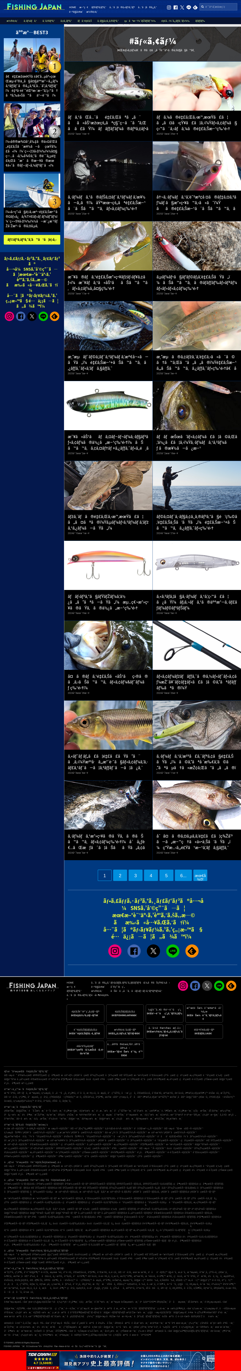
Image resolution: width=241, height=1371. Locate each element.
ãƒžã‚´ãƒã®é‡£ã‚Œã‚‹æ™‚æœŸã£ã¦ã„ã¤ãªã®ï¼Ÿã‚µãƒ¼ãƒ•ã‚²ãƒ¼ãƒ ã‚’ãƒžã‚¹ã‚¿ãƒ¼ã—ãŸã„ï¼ (108, 522)
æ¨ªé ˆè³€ (170, 1323)
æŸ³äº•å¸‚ (130, 1288)
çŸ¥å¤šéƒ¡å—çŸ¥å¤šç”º (62, 1097)
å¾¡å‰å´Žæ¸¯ (106, 1323)
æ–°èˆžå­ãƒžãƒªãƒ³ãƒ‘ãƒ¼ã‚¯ (142, 1308)
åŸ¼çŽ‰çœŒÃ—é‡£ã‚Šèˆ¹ (208, 1148)
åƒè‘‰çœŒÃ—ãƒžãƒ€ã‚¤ (210, 1188)
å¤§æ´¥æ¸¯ (10, 1308)
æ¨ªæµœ (115, 1302)
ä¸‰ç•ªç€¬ (62, 1302)
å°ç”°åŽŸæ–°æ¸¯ (123, 1110)
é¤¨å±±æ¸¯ (215, 1331)
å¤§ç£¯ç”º (205, 1280)
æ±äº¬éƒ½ (67, 1075)
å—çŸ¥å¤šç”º (84, 1280)
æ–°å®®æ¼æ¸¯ (205, 1327)
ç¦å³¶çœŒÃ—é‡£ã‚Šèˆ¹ (44, 1156)
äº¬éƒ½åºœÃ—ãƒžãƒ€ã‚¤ (203, 1209)
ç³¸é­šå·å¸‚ (107, 1288)
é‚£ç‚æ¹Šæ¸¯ (41, 1118)
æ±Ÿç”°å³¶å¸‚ (126, 1276)
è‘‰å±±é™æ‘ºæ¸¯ (58, 1118)
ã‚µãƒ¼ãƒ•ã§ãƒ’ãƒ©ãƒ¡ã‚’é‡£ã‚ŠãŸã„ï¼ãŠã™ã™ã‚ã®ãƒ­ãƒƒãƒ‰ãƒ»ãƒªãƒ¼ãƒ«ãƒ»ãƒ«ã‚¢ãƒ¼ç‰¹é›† (196, 283)
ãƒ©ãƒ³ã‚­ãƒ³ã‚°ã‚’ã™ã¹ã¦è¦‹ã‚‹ (32, 240)
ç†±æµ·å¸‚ (124, 1097)
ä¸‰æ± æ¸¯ (197, 1308)
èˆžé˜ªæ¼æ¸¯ (102, 1302)
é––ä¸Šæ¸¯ (71, 1308)
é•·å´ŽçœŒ (197, 1079)
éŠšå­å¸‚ (56, 1101)
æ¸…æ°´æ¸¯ (121, 1308)
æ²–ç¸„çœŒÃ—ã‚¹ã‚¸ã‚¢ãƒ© (86, 1244)
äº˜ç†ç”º (227, 1280)
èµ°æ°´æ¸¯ (52, 1114)
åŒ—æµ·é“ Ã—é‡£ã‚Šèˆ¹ (152, 1148)
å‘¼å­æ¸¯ (223, 1312)
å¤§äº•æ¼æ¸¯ (107, 1118)
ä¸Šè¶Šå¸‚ (198, 1288)
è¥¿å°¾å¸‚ (87, 1284)
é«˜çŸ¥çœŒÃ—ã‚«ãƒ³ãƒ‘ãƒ (173, 1230)
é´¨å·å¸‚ (81, 1093)
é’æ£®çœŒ (24, 1254)
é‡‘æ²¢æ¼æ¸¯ (87, 1110)
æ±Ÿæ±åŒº (111, 1097)
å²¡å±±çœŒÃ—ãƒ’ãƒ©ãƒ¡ (184, 1217)
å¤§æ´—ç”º (140, 1280)
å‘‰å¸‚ (33, 1276)
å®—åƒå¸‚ (22, 1093)
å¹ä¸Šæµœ (80, 1331)
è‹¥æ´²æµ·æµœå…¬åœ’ (15, 1302)
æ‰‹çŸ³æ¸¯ (226, 1110)
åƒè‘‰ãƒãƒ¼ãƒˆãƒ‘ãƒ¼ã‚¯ (147, 1316)
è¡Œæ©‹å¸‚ (132, 1284)
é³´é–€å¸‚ (67, 1272)
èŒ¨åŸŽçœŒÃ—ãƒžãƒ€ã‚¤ (44, 1188)
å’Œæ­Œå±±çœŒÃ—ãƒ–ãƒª (17, 1217)
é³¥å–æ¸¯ (228, 1323)
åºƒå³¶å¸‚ (100, 1097)
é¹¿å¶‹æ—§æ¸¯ (71, 1110)
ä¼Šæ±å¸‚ (214, 1093)
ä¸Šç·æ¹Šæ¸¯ (200, 1110)
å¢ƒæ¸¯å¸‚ (66, 1101)
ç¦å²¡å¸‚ (44, 1097)
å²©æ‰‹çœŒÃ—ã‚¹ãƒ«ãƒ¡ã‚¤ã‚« (20, 1184)
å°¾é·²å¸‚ (140, 1288)
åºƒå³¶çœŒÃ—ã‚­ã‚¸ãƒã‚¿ (39, 1223)
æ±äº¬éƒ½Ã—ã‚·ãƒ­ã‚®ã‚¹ (119, 1191)
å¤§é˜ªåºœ (10, 1079)
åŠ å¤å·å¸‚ (153, 1288)
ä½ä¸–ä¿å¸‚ (215, 1276)
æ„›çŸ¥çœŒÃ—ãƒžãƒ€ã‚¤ (17, 1209)
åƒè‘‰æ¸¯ (48, 1331)
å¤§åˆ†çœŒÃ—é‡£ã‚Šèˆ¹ (123, 1156)
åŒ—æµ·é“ (10, 1075)
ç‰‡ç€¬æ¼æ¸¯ (29, 1335)
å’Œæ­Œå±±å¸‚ (144, 1093)
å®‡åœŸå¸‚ (219, 1288)
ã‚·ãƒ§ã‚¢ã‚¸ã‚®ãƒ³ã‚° (108, 20)
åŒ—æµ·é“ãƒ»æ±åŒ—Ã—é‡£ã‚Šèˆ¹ (183, 1128)
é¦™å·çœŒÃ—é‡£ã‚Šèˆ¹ (96, 1156)
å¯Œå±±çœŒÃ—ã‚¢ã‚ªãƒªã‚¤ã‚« (100, 1198)
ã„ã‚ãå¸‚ (11, 1284)
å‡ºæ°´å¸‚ (208, 1288)
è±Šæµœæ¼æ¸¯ (130, 1302)
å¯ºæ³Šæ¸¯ (119, 1114)
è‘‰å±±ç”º (216, 1284)
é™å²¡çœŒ (209, 1075)
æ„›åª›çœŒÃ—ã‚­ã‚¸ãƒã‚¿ (146, 1230)
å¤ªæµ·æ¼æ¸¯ (90, 1118)
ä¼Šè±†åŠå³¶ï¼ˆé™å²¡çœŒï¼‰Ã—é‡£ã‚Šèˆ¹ (88, 1136)
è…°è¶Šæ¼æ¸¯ (170, 1110)
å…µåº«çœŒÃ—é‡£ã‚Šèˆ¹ (100, 1144)
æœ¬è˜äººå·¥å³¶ (141, 1335)
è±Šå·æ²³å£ (169, 1316)
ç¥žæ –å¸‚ (203, 1097)
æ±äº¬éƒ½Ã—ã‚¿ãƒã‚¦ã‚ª (92, 1191)
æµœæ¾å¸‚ (56, 1272)
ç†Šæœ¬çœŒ (211, 1079)
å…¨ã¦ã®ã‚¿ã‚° (147, 7)
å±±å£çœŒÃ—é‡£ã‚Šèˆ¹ (180, 1148)
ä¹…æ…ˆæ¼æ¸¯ (104, 1110)
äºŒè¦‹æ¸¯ (9, 1312)
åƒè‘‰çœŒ (111, 1075)
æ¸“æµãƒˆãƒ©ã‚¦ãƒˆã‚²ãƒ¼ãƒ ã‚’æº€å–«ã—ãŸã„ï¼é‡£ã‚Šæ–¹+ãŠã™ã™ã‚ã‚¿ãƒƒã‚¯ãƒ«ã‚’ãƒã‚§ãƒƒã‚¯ (108, 362)
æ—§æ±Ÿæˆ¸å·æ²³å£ (103, 1308)
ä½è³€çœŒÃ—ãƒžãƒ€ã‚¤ (168, 1236)
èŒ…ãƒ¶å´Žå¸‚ (36, 1280)
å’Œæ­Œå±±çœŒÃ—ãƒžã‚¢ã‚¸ (199, 1213)
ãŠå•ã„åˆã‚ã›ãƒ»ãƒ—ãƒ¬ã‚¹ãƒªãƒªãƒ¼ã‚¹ (136, 991)
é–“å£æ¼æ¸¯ (54, 1110)
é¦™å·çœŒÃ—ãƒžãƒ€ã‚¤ (16, 1230)
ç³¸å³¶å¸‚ (23, 1097)
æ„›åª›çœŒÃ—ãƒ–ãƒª (121, 1230)
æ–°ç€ (83, 7)
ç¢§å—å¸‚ (183, 1284)
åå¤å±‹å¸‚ (44, 1276)
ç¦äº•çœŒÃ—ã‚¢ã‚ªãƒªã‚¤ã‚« (103, 1202)
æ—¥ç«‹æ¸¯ (127, 1316)
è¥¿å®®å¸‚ (177, 1288)
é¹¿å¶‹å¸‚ (72, 1093)
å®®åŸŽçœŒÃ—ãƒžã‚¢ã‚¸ (129, 1184)
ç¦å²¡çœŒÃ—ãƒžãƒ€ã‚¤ (51, 1236)
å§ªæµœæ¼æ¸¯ (145, 1118)
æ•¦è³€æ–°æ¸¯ (157, 1323)
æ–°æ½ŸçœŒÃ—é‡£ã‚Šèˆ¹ (180, 1144)
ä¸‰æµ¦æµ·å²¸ (211, 1308)
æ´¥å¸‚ (170, 1276)
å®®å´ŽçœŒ (52, 1262)
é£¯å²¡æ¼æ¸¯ (141, 1110)
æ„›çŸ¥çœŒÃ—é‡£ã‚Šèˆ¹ (126, 1144)
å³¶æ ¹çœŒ (120, 1079)
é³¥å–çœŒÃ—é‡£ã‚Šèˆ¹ (125, 1148)
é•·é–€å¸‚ (216, 1280)
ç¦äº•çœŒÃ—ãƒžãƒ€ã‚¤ (75, 1202)
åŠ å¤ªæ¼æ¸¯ (196, 1302)
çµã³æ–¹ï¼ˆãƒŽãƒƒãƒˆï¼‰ (140, 20)
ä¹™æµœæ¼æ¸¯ (135, 1114)
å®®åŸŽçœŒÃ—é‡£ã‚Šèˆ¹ (69, 1148)
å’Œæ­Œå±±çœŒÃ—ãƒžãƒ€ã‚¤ (169, 1213)
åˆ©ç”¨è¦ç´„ (118, 986)
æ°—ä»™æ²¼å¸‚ (11, 1288)
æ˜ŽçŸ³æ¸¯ (40, 1114)
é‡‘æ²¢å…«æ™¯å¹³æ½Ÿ (171, 1114)
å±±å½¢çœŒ (81, 1254)
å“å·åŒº (136, 1097)
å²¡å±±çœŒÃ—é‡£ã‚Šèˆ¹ (16, 1152)
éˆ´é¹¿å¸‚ (77, 1284)
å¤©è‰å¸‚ (153, 1280)
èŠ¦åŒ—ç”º (181, 1280)
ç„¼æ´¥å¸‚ (56, 1284)
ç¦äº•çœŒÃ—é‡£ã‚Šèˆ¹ (73, 1144)
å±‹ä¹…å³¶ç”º (59, 1288)
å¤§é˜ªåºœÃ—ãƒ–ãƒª (66, 1213)
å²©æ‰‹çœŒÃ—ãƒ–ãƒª (76, 1184)
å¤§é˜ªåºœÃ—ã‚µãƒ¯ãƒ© (42, 1213)
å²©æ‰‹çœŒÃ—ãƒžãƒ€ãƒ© (50, 1184)
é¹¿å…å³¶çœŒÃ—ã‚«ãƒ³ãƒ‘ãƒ (56, 1244)
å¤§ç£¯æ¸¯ (109, 1327)
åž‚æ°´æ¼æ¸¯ (141, 1323)
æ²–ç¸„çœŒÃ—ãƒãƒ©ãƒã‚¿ (116, 1244)
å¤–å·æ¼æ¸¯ (24, 1118)
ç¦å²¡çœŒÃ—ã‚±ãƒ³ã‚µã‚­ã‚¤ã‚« (108, 1236)
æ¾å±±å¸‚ (150, 1276)
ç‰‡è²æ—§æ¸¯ (210, 1114)
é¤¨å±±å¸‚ (179, 1093)
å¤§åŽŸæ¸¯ (22, 1110)
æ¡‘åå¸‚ (47, 1288)
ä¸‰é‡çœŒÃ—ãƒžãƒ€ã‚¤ (96, 1209)
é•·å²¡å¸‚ (38, 1101)
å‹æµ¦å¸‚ (102, 1093)
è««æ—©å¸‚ (231, 1288)
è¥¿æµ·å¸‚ (194, 1284)
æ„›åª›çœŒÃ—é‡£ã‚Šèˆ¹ (42, 1152)
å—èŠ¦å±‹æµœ (227, 1308)
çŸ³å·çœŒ (170, 1075)
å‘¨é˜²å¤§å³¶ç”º (32, 1272)
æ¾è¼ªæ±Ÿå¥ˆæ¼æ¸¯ (88, 1114)
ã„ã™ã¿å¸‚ (59, 1093)
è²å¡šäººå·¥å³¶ (148, 1302)
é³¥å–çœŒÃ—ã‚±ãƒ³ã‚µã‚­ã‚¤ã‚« (48, 1217)
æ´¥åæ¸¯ (56, 1327)
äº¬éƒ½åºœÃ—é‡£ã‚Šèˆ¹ (42, 1148)
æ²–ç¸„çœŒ (27, 1083)
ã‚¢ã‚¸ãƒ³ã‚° (66, 20)
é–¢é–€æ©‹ (184, 1316)
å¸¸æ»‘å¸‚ (115, 1276)
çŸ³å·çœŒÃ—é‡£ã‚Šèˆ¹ (149, 1156)
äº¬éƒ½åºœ (54, 1079)
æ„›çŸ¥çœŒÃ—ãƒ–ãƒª (204, 1202)
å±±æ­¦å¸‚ (8, 1101)
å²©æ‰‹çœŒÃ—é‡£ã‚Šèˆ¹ (17, 1156)
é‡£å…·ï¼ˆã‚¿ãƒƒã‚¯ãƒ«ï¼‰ (175, 20)
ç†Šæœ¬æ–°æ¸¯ (128, 1331)
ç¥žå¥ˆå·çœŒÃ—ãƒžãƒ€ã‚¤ (175, 1191)
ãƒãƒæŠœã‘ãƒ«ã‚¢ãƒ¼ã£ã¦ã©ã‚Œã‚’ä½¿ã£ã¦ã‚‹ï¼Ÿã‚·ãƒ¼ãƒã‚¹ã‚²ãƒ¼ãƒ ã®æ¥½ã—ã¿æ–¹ (196, 442)
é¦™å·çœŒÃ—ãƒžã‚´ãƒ (72, 1230)
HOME (72, 7)
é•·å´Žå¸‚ (45, 1272)
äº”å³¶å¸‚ (107, 1280)
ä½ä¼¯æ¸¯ (43, 1327)
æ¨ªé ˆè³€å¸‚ (10, 1093)
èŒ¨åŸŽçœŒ (126, 1075)
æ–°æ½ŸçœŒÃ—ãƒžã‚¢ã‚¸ (71, 1198)
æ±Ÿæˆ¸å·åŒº (177, 1097)
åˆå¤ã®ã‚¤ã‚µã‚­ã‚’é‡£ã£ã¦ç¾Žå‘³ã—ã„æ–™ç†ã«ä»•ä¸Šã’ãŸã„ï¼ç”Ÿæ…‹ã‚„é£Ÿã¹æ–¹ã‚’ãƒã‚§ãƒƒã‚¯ (194, 842)
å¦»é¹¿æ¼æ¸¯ (112, 1331)
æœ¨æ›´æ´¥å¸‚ (140, 1272)
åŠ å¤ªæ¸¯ (214, 1110)
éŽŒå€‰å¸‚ (89, 1097)
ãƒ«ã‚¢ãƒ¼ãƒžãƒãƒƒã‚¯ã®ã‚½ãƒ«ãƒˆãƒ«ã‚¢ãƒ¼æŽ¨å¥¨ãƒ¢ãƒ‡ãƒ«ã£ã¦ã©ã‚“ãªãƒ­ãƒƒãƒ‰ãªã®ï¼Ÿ (196, 682)
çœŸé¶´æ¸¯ (155, 1110)
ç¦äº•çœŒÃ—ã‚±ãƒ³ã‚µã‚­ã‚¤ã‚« (46, 1202)
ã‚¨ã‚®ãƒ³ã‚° (49, 20)
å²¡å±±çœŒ (79, 1079)
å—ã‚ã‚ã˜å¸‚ (13, 1292)
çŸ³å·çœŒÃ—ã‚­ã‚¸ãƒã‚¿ (204, 1198)
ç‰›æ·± (142, 1331)
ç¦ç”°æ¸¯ (60, 1308)
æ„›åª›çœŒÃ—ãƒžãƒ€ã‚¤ (97, 1230)
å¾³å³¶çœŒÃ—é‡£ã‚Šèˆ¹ (123, 1152)
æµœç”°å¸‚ (128, 1280)
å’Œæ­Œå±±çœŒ (39, 1079)
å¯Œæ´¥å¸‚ (157, 1093)
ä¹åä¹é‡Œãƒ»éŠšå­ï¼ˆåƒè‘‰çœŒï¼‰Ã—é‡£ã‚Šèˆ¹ (187, 1136)
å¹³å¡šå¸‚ (47, 1101)
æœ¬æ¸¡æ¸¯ (182, 1323)
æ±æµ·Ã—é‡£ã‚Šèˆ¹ (58, 1128)
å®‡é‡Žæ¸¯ (162, 1302)
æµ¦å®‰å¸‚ (229, 1276)
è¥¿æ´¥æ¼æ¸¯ (174, 1118)
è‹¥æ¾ (192, 1312)
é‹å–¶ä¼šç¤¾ (99, 995)
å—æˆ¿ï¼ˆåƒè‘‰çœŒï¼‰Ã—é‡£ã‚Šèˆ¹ (135, 1136)
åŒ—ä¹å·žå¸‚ (11, 1097)
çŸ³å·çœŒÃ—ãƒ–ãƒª (179, 1198)
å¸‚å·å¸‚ (37, 1288)
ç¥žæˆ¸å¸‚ (223, 1272)
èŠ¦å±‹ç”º (121, 1284)
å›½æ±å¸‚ (29, 1292)
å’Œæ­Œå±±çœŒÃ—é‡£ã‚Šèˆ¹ (45, 1144)
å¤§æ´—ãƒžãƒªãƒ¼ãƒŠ (114, 1312)
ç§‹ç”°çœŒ (53, 1254)
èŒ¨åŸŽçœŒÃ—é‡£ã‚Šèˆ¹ (219, 1140)
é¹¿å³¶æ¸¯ (74, 1302)
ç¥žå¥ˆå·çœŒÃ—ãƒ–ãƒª (202, 1191)
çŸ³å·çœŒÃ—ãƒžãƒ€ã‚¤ (16, 1202)
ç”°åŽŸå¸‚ (24, 1284)
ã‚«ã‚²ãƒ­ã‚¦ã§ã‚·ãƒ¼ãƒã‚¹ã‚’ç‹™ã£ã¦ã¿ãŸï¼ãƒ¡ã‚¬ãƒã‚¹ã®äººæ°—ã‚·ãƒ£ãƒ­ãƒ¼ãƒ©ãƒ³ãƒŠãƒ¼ (196, 602)
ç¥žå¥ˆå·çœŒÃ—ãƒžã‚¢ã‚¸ (146, 1191)
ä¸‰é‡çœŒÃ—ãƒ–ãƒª (70, 1209)
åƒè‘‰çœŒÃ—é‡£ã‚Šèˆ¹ (140, 1140)
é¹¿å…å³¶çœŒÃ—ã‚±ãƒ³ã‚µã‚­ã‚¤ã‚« (22, 1244)
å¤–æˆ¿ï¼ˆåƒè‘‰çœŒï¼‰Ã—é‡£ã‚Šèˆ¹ (126, 1132)
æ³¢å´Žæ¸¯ (160, 1118)
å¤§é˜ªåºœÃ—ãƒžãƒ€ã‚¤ (16, 1213)
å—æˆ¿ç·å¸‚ (128, 1093)
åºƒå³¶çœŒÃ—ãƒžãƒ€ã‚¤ (209, 1217)
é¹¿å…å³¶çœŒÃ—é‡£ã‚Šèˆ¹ (151, 1152)
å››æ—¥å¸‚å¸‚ (104, 1276)
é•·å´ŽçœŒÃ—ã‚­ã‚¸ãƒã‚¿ (41, 1240)
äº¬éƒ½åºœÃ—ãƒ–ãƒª (180, 1209)
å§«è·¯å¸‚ (172, 1272)
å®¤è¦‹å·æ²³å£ (124, 1323)
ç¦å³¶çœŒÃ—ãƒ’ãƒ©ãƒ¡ (211, 1184)
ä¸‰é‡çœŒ (223, 1075)
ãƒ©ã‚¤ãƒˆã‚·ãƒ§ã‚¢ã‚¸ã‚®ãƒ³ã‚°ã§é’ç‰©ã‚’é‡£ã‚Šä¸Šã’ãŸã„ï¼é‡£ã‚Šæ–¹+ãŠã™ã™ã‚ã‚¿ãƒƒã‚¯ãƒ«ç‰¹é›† (196, 522)
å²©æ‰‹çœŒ (25, 1075)
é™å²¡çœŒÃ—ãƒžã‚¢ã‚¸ (181, 1202)
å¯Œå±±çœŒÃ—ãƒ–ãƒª (156, 1198)
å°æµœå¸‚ (33, 1097)
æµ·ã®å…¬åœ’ (41, 1323)
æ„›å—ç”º (193, 1280)
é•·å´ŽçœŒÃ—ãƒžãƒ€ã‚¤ (16, 1240)
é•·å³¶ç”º (161, 1276)
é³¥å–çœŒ (107, 1079)
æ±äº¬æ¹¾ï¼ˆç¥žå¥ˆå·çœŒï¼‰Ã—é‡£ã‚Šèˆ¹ (172, 1132)
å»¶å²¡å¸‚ (8, 1276)
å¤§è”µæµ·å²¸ (180, 1312)
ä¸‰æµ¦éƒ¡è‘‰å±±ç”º (23, 1101)
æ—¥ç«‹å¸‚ (92, 1093)
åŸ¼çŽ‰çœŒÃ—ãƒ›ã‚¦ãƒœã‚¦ (182, 1188)
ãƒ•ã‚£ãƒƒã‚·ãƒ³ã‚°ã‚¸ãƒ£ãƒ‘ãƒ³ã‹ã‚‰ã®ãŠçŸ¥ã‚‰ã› (140, 982)
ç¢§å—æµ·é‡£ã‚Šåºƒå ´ (160, 1312)
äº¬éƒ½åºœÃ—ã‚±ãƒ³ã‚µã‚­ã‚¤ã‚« (153, 1209)
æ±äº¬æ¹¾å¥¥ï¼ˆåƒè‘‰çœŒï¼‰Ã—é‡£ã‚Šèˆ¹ (72, 1140)
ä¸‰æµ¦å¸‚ (46, 1093)
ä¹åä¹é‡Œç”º (157, 1272)
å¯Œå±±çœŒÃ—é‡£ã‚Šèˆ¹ (206, 1152)
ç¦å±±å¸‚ (178, 1276)
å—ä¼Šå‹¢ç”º (67, 1280)
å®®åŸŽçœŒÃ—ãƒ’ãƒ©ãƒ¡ (102, 1184)
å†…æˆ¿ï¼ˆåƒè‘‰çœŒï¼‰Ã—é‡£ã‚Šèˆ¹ (25, 1140)
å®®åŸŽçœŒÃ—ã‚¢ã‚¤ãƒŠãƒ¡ (157, 1184)
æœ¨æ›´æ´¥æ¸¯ (222, 1327)
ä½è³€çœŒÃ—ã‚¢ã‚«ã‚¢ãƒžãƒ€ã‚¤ (199, 1236)
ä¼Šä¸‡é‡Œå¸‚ (22, 1280)
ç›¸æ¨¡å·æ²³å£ (60, 1312)
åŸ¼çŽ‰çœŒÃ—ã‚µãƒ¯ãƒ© (123, 1188)
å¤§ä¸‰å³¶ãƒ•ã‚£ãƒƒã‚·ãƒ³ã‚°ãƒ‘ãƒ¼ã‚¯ (191, 1331)
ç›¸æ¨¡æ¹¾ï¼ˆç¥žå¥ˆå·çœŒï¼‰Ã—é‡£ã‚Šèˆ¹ (80, 1132)
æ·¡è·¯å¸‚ (182, 1272)
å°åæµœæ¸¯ (178, 1302)
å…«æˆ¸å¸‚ (151, 1284)
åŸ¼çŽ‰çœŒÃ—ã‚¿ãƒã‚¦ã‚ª (152, 1188)
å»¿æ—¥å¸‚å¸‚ (26, 1288)
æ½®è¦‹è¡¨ (92, 11)
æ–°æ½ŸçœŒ (141, 1075)
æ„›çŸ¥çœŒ (196, 1075)
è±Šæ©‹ (38, 1331)
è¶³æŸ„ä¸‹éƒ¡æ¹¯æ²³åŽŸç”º (156, 1097)
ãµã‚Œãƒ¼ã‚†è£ (76, 1316)
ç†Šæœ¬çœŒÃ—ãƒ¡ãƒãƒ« (157, 1240)
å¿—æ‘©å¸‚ (58, 1276)
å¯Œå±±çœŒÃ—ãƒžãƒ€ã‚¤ (130, 1198)
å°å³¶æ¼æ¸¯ (12, 1331)
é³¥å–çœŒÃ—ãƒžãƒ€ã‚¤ (110, 1217)
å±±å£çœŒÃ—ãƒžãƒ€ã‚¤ (128, 1223)
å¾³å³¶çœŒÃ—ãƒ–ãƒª (153, 1223)
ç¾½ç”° (91, 1316)
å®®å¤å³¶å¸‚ (51, 1280)
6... (183, 875)
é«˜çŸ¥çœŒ (133, 1079)
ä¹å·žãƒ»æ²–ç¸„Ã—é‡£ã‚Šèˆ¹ (148, 1128)
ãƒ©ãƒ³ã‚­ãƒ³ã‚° (98, 7)
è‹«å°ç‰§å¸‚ (94, 1288)
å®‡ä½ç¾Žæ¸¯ (66, 1114)
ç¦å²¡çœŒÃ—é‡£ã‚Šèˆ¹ (193, 1140)
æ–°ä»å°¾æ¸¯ (12, 1335)
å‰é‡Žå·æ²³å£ (169, 1327)
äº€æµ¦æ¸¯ (64, 1335)
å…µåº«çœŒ (23, 1079)
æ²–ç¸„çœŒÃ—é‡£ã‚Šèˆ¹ (16, 1148)
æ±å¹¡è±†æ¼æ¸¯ (26, 1327)
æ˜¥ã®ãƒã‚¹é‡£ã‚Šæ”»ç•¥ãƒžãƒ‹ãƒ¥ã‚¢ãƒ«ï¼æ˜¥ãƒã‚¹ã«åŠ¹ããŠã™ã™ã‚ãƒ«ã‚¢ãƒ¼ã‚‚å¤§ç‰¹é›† (108, 283)
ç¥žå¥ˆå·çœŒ (81, 1075)
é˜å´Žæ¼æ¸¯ (37, 1110)
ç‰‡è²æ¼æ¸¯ (23, 1312)
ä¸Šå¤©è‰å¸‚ (167, 1280)
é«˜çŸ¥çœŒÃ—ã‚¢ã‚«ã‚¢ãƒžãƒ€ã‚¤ (21, 1236)
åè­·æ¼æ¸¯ (211, 1316)
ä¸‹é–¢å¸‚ (113, 1272)
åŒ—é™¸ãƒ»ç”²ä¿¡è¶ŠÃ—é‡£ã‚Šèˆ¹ (87, 1128)
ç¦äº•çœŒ (183, 1075)
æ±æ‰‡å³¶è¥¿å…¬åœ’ (179, 1308)
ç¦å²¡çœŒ (185, 1079)
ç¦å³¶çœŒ (54, 1075)
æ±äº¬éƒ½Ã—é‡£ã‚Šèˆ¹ (16, 1144)
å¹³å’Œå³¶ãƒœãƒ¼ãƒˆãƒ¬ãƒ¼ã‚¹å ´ (86, 1312)
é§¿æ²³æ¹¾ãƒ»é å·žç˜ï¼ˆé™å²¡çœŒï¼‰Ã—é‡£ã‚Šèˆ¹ (33, 1136)
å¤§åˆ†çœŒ (225, 1079)
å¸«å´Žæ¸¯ (27, 1323)
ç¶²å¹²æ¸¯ (227, 1331)
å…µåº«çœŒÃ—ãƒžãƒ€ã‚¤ (114, 1213)
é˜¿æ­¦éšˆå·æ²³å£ (87, 1323)
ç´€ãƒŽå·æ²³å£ (122, 1335)
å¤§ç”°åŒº (192, 1097)
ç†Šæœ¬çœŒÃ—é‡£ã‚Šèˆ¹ (96, 1152)
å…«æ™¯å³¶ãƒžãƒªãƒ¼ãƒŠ (37, 1316)
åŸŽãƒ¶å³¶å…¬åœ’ (64, 1331)
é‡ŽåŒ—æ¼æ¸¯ (42, 1312)
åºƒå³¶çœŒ (66, 1079)
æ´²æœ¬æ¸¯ (27, 1331)
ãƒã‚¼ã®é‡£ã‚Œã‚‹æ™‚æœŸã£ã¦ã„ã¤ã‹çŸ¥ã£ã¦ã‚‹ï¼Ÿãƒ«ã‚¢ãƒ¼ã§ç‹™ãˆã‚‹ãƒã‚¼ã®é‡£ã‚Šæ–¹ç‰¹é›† (196, 123)
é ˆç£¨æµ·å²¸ (83, 1308)
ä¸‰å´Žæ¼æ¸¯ (96, 1331)
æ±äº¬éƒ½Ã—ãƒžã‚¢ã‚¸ (67, 1191)
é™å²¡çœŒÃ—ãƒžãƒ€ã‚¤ (131, 1202)
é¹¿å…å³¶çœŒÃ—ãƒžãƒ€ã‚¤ (186, 1240)
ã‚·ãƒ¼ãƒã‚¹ (30, 20)
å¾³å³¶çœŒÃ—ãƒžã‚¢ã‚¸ (177, 1223)
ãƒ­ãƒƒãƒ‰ (200, 20)
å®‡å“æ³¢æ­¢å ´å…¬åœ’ (159, 1331)
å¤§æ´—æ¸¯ (75, 1118)
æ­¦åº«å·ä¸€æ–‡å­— (93, 1327)
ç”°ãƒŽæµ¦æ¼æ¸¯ (72, 1327)
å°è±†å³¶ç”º (80, 1276)
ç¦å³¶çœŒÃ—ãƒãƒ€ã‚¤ (17, 1188)
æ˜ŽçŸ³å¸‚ (225, 1093)
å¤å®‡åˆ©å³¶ (79, 1335)
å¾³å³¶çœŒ (159, 1079)
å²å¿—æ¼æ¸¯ (12, 1114)
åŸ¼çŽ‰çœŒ (97, 1075)
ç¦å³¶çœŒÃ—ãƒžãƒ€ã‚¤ (185, 1184)
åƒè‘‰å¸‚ (67, 1284)
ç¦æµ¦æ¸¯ (107, 1114)
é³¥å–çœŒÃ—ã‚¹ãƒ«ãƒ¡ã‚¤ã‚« (81, 1217)
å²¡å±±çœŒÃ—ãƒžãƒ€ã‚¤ (159, 1217)
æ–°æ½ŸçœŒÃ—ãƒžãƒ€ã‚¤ (18, 1198)
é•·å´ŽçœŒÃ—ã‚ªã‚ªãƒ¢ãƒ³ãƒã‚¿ (71, 1240)
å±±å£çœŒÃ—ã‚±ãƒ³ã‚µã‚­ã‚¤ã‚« (69, 1223)
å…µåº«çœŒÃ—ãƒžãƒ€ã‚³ (140, 1213)
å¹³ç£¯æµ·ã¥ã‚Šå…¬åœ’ (63, 1323)
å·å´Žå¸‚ (188, 1288)
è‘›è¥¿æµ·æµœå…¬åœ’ (216, 1302)
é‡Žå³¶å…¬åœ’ (24, 1308)
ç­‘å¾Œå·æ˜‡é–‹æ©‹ (211, 1323)
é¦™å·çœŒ (146, 1079)
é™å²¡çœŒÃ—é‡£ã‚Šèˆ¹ (167, 1140)
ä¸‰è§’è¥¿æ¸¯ (188, 1327)
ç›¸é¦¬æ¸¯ (161, 1308)
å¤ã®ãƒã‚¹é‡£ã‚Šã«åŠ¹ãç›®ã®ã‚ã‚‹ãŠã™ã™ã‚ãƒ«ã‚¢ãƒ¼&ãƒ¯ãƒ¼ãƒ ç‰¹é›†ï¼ (108, 682)
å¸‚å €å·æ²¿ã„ (228, 1114)
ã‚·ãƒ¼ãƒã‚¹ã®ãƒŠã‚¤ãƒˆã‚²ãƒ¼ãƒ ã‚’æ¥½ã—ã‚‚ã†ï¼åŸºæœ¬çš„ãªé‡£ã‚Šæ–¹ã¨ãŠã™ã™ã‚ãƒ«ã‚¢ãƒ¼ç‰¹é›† (107, 203)
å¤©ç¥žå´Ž (196, 1316)
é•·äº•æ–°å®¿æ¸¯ (192, 1114)
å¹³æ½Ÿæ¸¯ (9, 1118)
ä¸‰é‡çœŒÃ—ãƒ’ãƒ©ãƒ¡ (123, 1209)
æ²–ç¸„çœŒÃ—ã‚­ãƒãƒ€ (144, 1244)
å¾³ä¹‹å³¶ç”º (229, 1284)
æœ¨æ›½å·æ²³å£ (14, 1316)
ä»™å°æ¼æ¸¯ (124, 1327)
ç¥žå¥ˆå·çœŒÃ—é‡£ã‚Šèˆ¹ (112, 1140)
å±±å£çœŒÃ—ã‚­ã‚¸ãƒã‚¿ (100, 1223)
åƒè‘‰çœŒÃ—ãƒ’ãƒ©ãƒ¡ (16, 1191)
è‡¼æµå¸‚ (45, 1284)
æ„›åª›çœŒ (172, 1079)
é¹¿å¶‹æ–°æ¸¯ (186, 1110)
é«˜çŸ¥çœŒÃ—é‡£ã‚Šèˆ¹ (68, 1152)
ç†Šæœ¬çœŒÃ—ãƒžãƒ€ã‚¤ (102, 1240)
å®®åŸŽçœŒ (40, 1075)
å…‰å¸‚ (142, 1284)
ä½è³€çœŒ (198, 1170)
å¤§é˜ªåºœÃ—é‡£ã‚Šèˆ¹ (207, 1144)
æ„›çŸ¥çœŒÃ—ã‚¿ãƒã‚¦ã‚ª (44, 1209)
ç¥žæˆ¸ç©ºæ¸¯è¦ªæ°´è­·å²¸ (146, 1327)
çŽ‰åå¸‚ (119, 1288)
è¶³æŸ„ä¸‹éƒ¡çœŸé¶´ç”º (196, 1093)
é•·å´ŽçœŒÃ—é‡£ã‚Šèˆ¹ (179, 1152)
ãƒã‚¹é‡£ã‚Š (85, 20)
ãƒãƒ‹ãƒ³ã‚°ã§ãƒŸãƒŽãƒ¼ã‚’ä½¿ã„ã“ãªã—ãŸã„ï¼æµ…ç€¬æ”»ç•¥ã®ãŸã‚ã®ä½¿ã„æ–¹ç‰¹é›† (108, 602)
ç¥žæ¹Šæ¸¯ (9, 1110)
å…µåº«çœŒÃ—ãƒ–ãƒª (89, 1213)
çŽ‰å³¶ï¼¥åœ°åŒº (207, 1312)
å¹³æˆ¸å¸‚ (203, 1272)
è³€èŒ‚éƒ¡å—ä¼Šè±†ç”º (222, 1097)
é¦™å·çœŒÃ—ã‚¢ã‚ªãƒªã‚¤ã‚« (44, 1230)
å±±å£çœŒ (93, 1079)
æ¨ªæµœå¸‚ (34, 1093)
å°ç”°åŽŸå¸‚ (114, 1093)
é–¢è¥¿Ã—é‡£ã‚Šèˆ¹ (37, 1128)
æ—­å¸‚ (79, 1097)
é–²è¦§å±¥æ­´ (76, 11)
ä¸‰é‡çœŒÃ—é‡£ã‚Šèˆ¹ (97, 1148)
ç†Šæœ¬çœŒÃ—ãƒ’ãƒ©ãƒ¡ (130, 1240)
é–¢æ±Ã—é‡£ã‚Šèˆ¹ (15, 1128)
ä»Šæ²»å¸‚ (117, 1280)
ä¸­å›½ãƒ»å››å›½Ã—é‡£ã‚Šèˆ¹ (119, 1128)
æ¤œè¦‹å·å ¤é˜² (13, 1323)
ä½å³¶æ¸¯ (28, 1114)
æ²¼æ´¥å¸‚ (168, 1093)
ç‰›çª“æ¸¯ (194, 1323)
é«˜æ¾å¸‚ (205, 1284)
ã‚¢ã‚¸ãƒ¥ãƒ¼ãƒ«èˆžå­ (43, 1308)
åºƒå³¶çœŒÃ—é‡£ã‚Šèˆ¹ (152, 1144)
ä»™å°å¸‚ (172, 1284)
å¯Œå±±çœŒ (156, 1075)
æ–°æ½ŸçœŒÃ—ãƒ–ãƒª (45, 1198)
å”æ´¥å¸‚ (202, 1276)
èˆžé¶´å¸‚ (161, 1284)
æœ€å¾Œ (200, 877)
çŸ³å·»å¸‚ (213, 1272)
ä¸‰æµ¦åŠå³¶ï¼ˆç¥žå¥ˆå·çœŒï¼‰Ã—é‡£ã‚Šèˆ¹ (30, 1132)
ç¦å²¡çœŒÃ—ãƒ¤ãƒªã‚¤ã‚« (78, 1236)
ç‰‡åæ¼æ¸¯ (125, 1118)
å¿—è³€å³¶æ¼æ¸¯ (48, 1335)
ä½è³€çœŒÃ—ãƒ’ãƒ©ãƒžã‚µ (139, 1236)
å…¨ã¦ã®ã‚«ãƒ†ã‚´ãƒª (122, 7)
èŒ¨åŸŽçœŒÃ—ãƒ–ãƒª (70, 1188)
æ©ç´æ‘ (99, 1284)
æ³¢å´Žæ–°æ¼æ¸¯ (136, 1312)
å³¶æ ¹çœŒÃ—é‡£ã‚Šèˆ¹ (71, 1156)
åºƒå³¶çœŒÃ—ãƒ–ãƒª (14, 1223)
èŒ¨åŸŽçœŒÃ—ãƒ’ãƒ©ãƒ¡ (95, 1188)
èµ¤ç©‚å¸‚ (81, 1288)
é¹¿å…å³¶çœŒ (12, 1083)
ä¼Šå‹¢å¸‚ (9, 1280)
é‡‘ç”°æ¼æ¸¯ (152, 1114)
